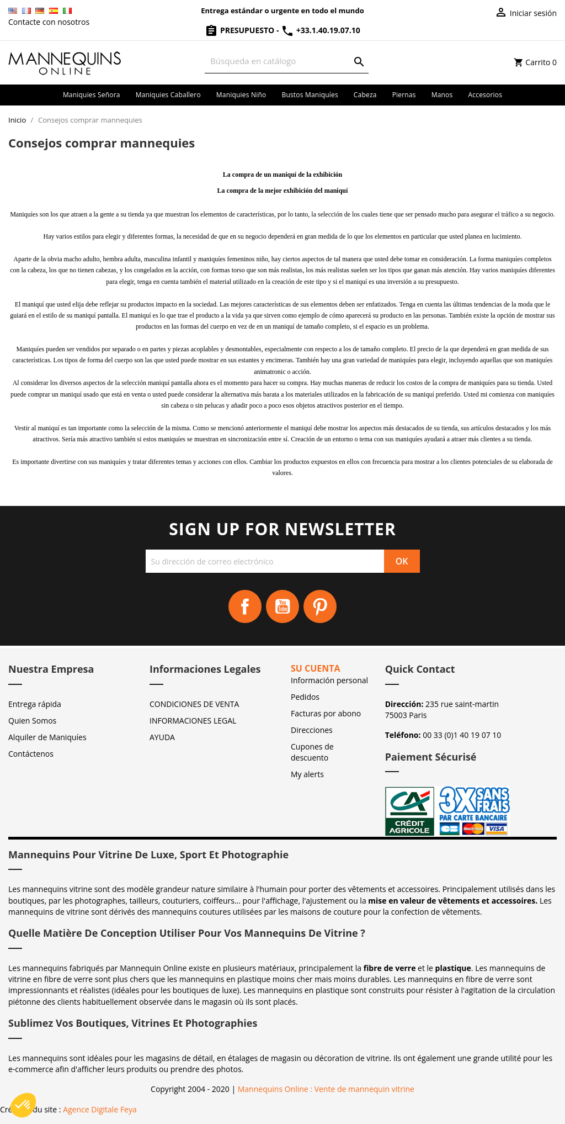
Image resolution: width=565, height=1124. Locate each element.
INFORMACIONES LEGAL (193, 720)
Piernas (404, 94)
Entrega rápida (34, 704)
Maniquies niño (241, 94)
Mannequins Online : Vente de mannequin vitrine (326, 1089)
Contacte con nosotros (48, 22)
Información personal (329, 680)
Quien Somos (32, 720)
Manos (442, 94)
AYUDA (162, 737)
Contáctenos (31, 753)
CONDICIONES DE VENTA (194, 704)
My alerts (307, 774)
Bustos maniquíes (309, 94)
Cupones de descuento (312, 752)
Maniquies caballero (168, 94)
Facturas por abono (326, 713)
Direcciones (312, 730)
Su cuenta (315, 668)
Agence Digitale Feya (100, 1109)
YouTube (282, 606)
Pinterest (320, 606)
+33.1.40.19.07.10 (320, 30)
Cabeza (365, 94)
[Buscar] (286, 61)
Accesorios (485, 94)
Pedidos (305, 697)
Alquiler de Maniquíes (47, 737)
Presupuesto (240, 30)
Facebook (245, 606)
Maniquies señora (91, 94)
